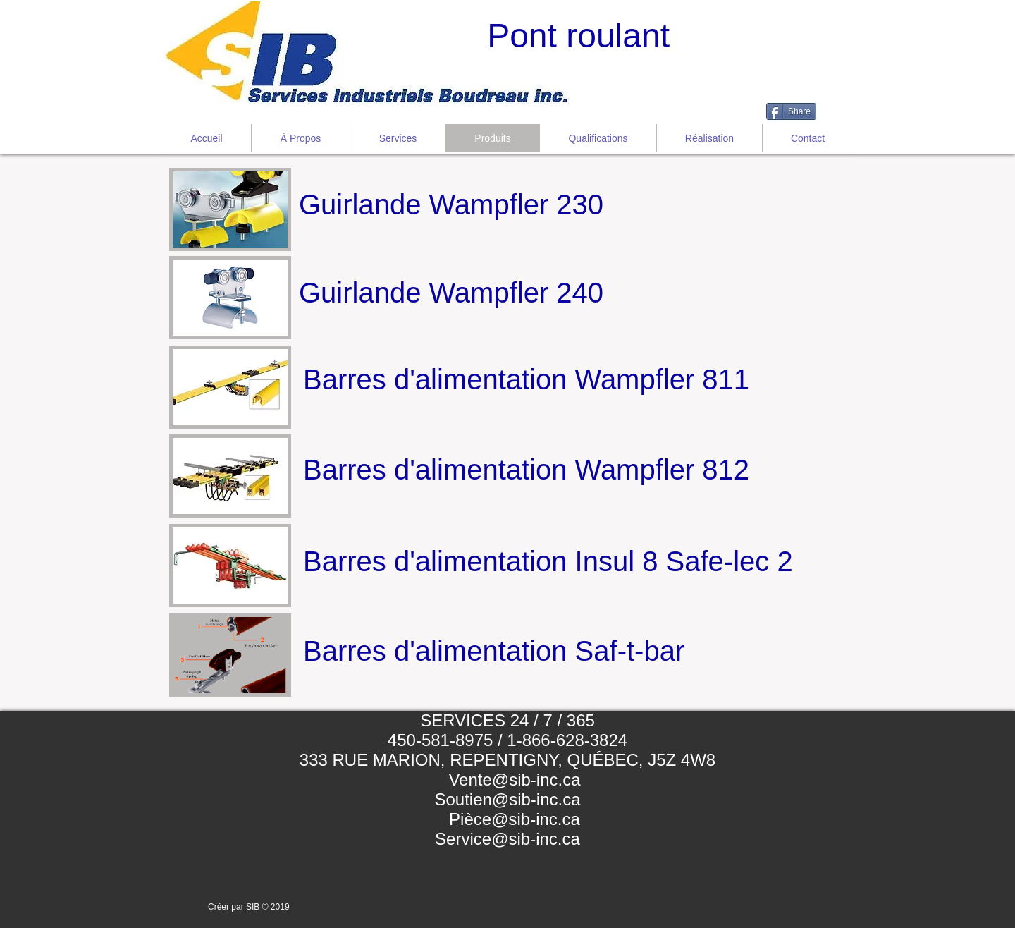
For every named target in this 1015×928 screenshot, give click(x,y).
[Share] (791, 111)
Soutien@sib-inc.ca (507, 799)
